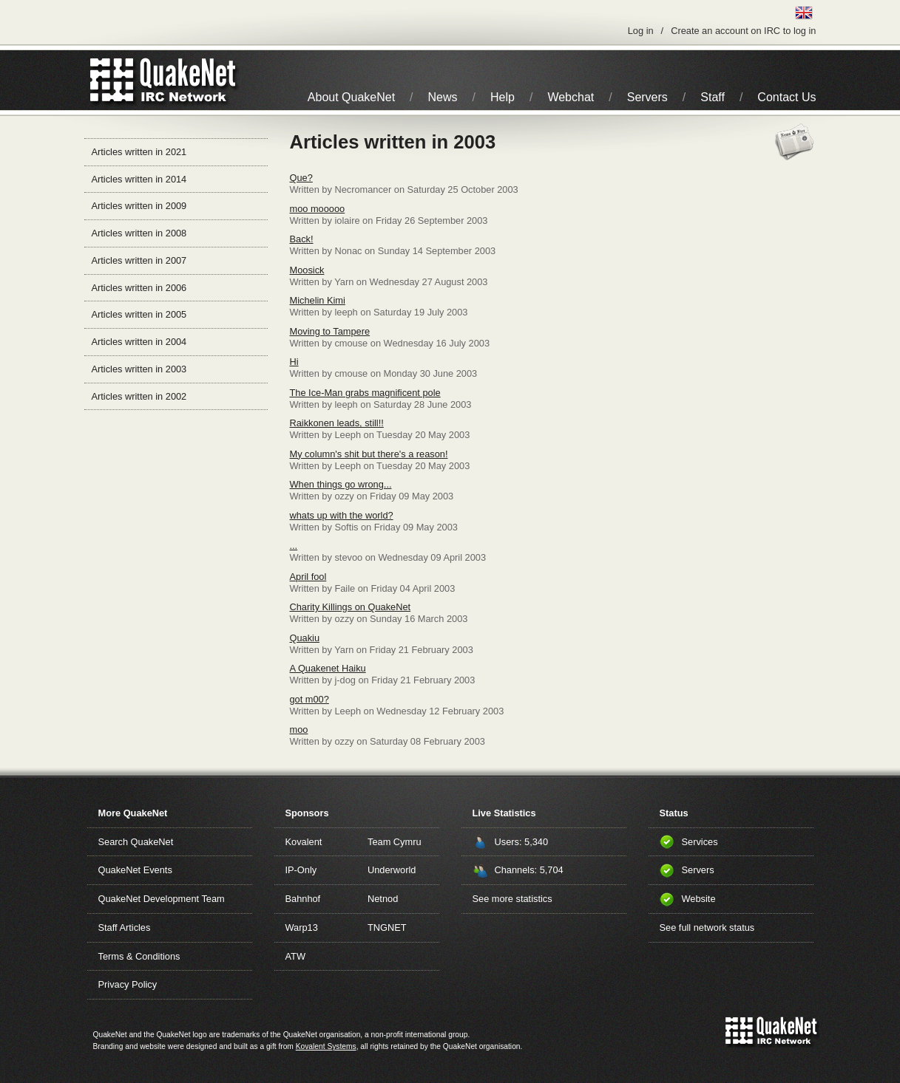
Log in (641, 30)
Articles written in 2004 (139, 341)
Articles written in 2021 (139, 151)
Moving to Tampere (330, 331)
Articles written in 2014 (139, 179)
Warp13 (301, 927)
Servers (647, 97)
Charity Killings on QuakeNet (350, 606)
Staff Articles (124, 927)
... (294, 545)
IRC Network (190, 80)
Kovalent (303, 841)
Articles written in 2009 (139, 205)
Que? (301, 177)
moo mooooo (317, 208)
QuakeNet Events (135, 869)
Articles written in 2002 (139, 396)
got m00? (309, 699)
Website (699, 898)
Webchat (570, 97)
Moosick (307, 270)
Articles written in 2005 (139, 314)
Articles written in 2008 (139, 233)
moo (299, 729)
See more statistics (512, 898)
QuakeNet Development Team (161, 898)
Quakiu (305, 637)
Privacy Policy (128, 984)
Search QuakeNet (136, 841)
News (443, 97)
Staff (712, 97)
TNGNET (387, 927)
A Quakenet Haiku (328, 668)
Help (502, 97)
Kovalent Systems (326, 1046)
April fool (308, 576)
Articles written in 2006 (139, 287)
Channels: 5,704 (529, 869)
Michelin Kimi (317, 300)
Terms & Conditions (139, 956)
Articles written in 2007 (139, 260)
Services (700, 841)
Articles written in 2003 (139, 369)
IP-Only (301, 869)
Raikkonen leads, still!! (337, 422)
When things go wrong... (341, 484)
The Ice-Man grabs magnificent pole (365, 392)
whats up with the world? (341, 515)
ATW (295, 956)
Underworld (392, 869)
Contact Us (786, 97)
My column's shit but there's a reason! (369, 453)
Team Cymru (395, 841)
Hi (294, 361)
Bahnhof (303, 898)
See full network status (707, 927)
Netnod (383, 898)
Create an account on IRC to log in (743, 30)
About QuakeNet (351, 97)
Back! (302, 239)
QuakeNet (112, 80)
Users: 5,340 (522, 841)
